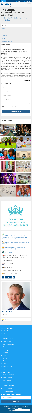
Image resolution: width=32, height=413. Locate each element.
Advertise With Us (8, 338)
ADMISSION (5, 32)
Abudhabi (5, 352)
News (4, 336)
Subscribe (16, 401)
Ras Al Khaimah (7, 366)
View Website (8, 252)
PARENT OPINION (7, 41)
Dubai (4, 355)
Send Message (16, 111)
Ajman (5, 361)
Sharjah (5, 358)
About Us (5, 330)
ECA (3, 38)
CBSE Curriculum (7, 380)
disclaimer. (21, 408)
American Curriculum (9, 374)
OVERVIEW (5, 25)
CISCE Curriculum (8, 388)
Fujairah (5, 369)
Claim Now (6, 319)
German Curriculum (8, 385)
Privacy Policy (7, 341)
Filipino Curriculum (8, 391)
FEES (3, 28)
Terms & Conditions (8, 344)
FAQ (4, 347)
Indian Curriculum (8, 383)
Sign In (20, 1)
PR (4, 333)
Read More (27, 80)
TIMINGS (4, 35)
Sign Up (28, 1)
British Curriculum (8, 377)
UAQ (4, 363)
